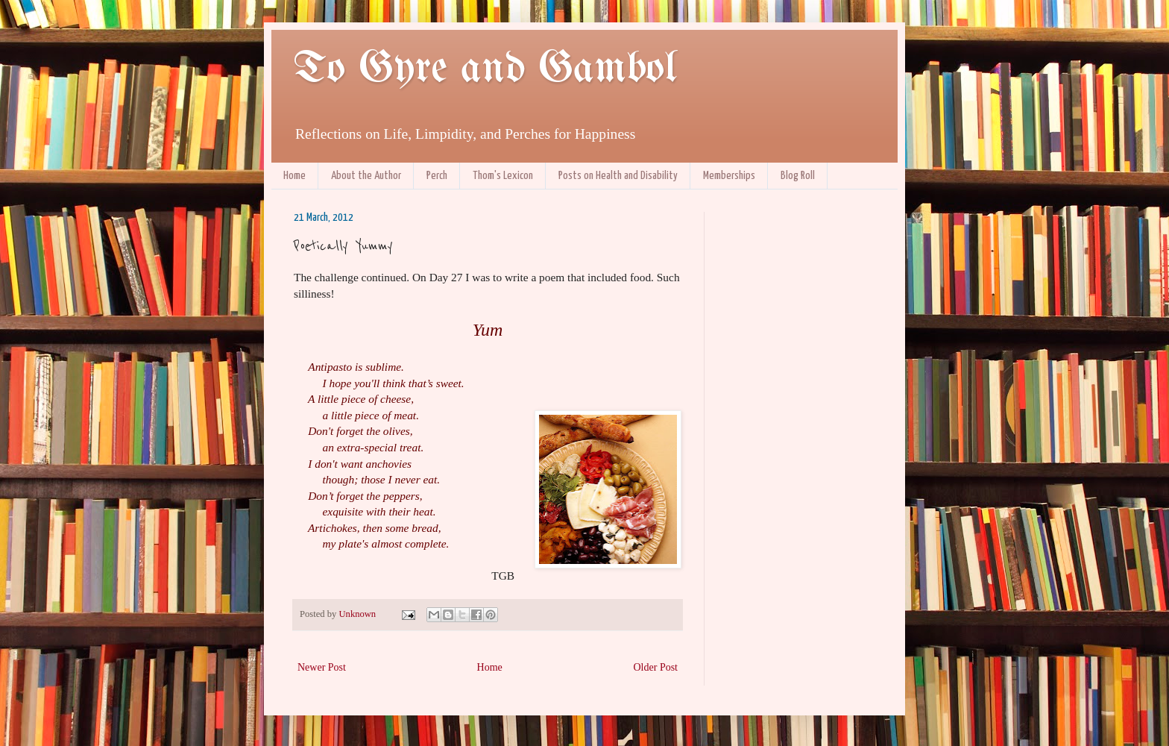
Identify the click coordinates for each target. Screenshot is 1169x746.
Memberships (729, 175)
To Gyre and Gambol (485, 69)
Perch (436, 175)
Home (294, 175)
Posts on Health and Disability (618, 175)
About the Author (366, 175)
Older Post (656, 667)
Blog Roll (798, 175)
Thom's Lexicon (503, 175)
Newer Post (321, 667)
